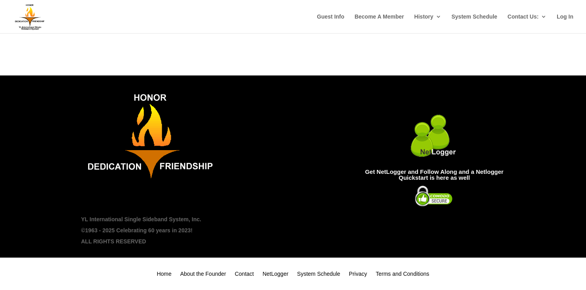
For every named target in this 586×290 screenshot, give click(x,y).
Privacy (358, 274)
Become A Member (379, 17)
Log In (565, 17)
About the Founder (203, 274)
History (423, 17)
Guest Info (330, 17)
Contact (244, 274)
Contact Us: (523, 17)
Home (164, 274)
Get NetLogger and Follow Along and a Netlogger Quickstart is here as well (434, 174)
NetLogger (275, 274)
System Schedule (474, 17)
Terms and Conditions (402, 274)
